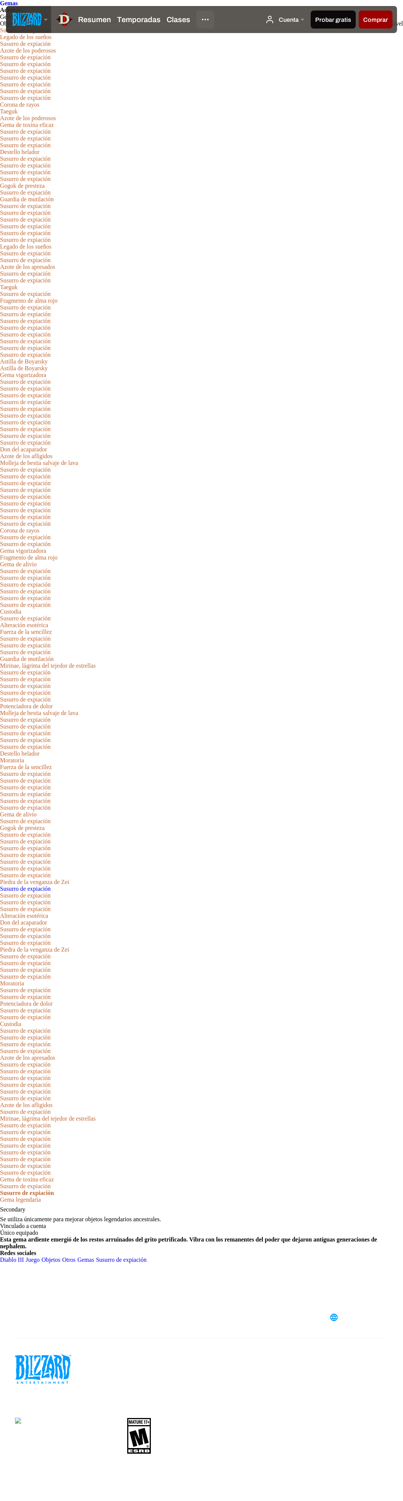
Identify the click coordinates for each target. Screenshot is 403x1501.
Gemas (9, 3)
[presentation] (28, 19)
